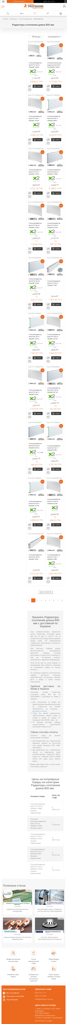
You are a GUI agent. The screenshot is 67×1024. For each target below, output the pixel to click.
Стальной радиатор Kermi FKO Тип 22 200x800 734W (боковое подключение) (35, 557)
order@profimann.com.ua (44, 999)
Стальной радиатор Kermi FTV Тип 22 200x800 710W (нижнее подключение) (53, 283)
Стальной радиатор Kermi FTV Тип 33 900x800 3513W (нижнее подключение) (53, 501)
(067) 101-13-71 (65, 2)
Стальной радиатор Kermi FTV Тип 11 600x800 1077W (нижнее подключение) (35, 172)
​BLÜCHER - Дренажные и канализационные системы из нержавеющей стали (49, 938)
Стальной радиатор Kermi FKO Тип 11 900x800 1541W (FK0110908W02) (35, 337)
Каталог (3, 6)
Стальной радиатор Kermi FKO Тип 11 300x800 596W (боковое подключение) (53, 119)
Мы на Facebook (12, 993)
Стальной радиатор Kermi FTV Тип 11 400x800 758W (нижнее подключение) (53, 557)
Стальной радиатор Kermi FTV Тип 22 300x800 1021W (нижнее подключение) (53, 337)
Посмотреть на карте (44, 1021)
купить (39, 86)
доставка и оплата (39, 711)
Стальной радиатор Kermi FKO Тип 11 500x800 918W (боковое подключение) (53, 448)
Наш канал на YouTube (15, 996)
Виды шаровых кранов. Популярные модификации (17, 938)
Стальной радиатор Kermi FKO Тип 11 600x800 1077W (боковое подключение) (35, 504)
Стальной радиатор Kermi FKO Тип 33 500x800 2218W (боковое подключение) (35, 281)
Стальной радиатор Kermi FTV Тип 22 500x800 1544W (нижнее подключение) (35, 65)
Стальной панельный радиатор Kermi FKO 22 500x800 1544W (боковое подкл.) (54, 65)
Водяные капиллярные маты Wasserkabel (17, 910)
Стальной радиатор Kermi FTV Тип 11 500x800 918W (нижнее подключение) (35, 392)
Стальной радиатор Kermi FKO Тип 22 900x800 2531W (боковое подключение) (35, 446)
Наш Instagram (12, 1000)
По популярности (54, 37)
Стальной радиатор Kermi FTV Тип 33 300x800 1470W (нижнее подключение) (35, 225)
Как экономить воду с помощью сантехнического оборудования (49, 910)
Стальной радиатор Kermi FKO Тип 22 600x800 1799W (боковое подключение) (53, 172)
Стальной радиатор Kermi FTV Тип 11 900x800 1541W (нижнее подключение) (35, 119)
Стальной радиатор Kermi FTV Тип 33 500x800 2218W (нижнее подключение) (53, 225)
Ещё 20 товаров (45, 592)
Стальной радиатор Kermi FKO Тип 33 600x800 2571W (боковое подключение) (53, 390)
